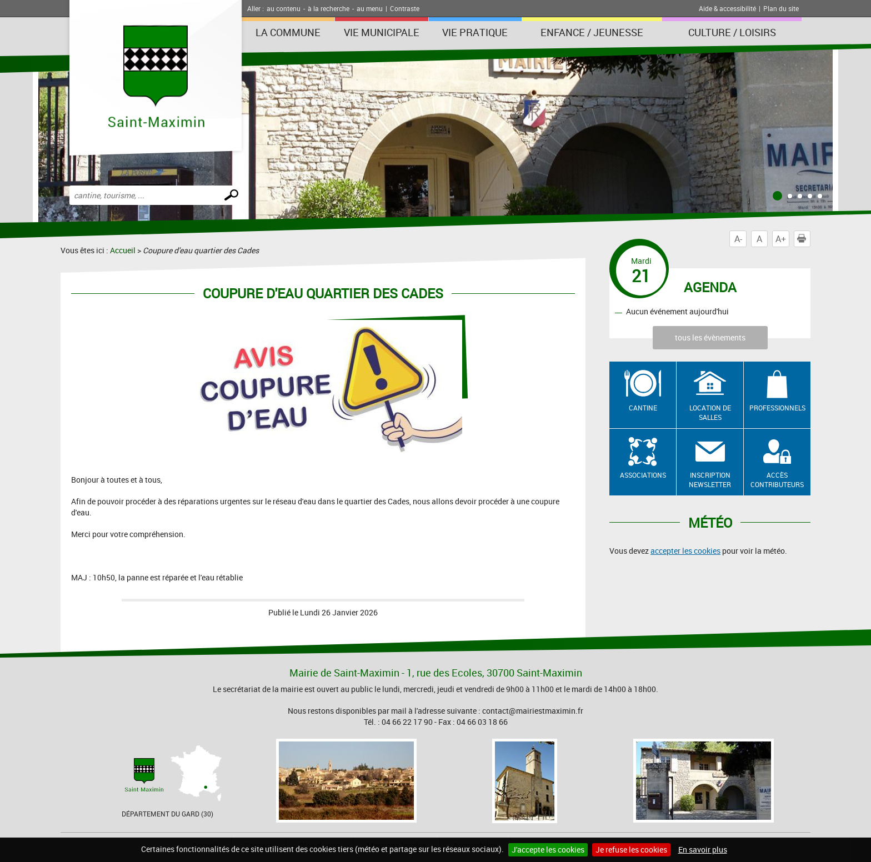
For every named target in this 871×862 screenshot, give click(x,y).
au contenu (284, 8)
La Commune (288, 32)
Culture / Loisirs (732, 32)
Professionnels (777, 407)
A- (738, 239)
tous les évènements (710, 337)
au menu (370, 8)
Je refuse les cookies (631, 849)
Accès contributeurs (777, 479)
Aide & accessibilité (727, 8)
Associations (643, 474)
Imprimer (803, 239)
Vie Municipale (381, 32)
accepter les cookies (685, 550)
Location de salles (710, 412)
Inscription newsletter (710, 479)
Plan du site (781, 8)
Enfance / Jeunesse (591, 32)
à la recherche (328, 8)
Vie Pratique (475, 32)
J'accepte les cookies (548, 849)
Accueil (123, 250)
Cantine (643, 407)
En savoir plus (702, 849)
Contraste (404, 8)
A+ (780, 239)
